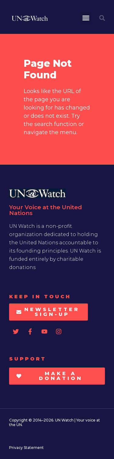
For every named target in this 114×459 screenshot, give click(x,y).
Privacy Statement (26, 447)
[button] (86, 18)
